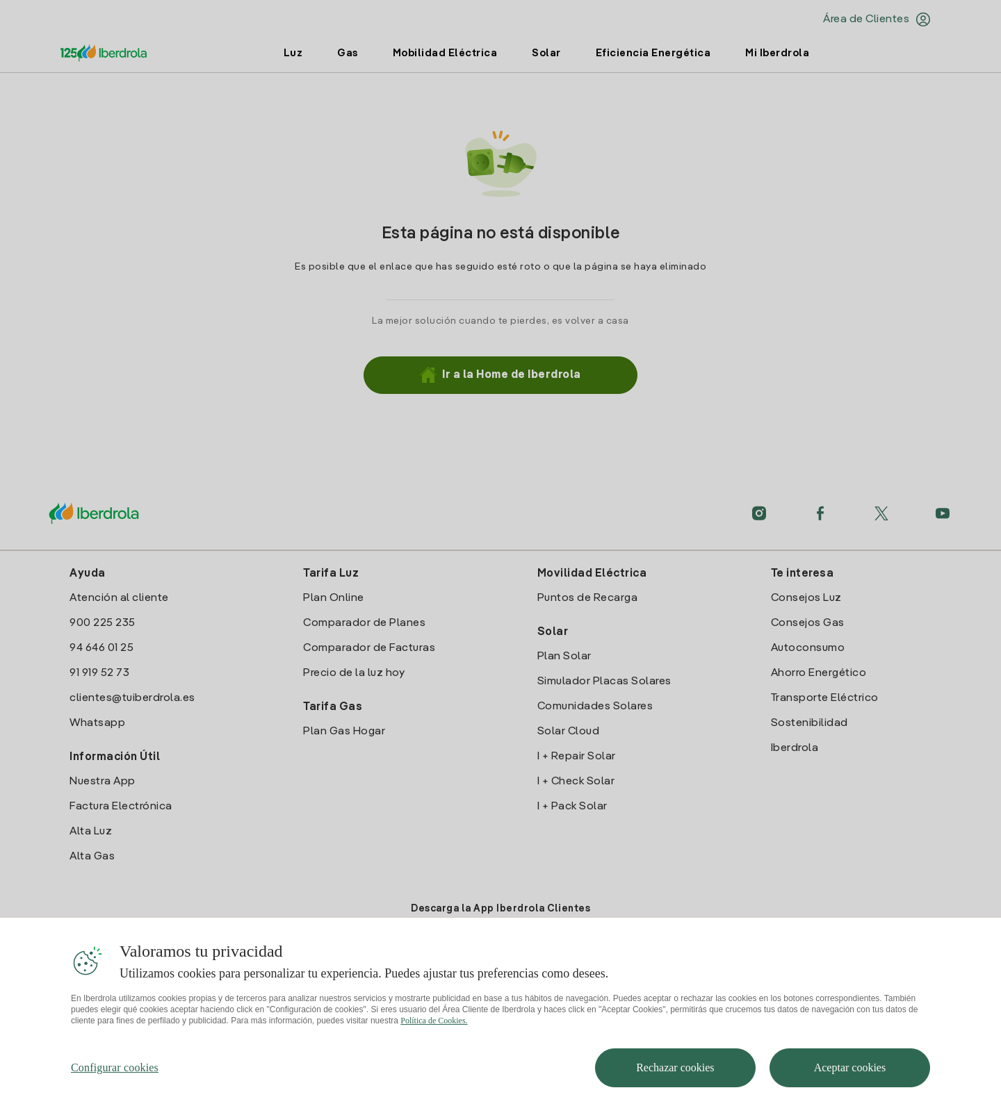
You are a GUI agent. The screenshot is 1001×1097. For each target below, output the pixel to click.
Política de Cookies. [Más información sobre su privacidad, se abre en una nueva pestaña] (433, 1032)
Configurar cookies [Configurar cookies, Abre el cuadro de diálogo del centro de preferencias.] (114, 1079)
